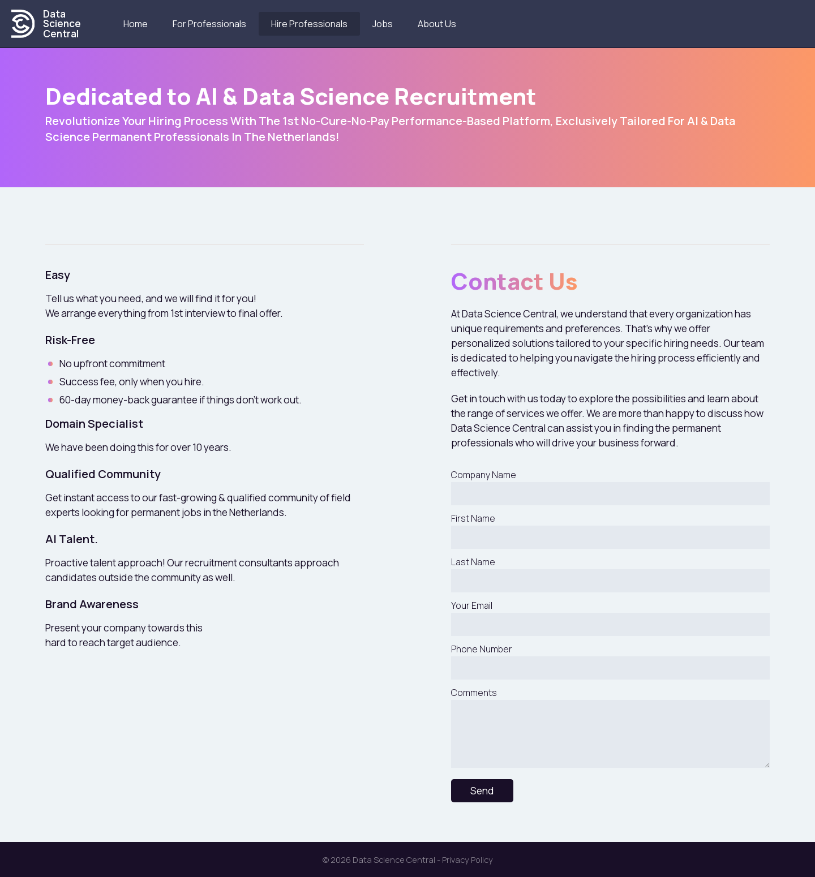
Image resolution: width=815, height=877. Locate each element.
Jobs (383, 24)
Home (136, 24)
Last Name (610, 574)
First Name (610, 530)
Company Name (610, 486)
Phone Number (610, 661)
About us (437, 24)
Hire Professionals (310, 24)
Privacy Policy (467, 859)
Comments (610, 727)
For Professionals (210, 24)
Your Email (610, 617)
